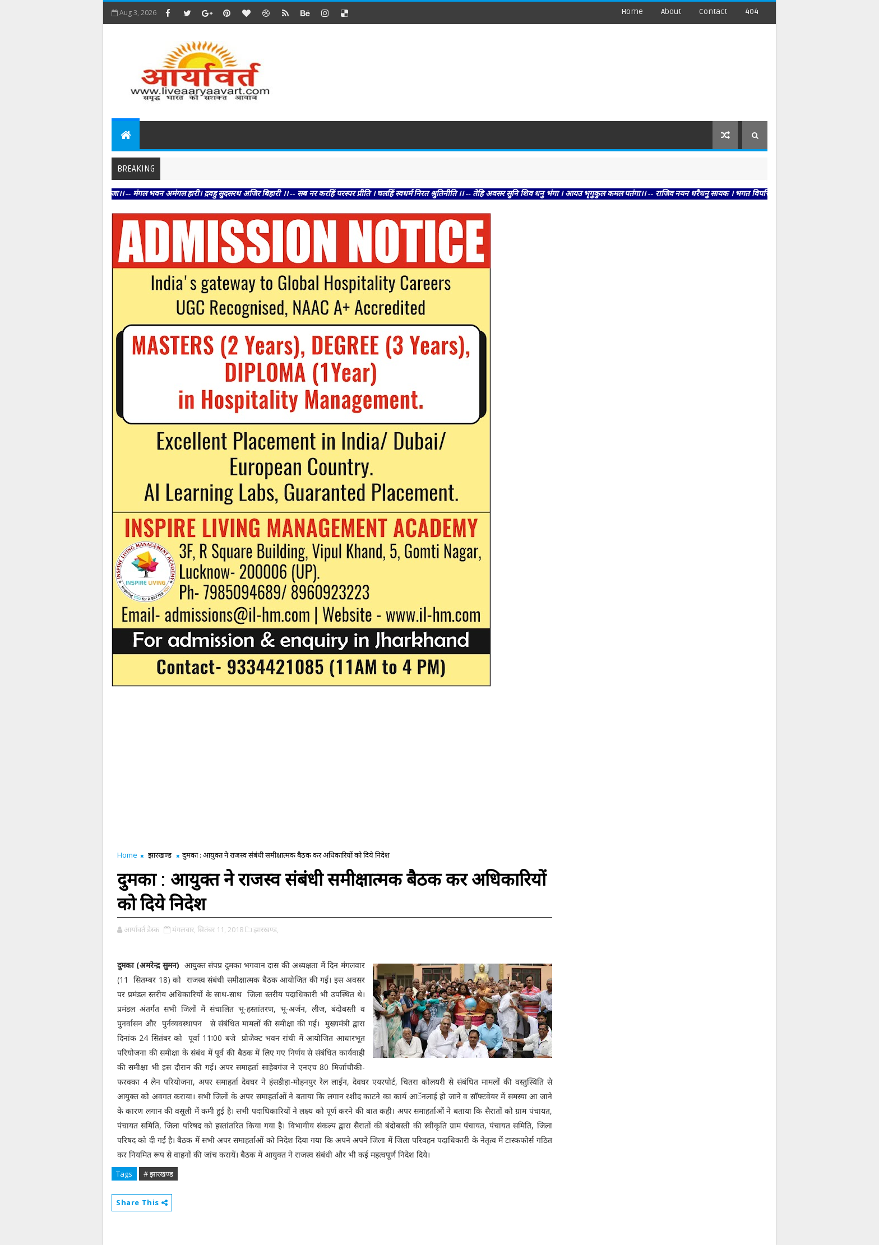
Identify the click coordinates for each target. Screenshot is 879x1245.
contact (713, 11)
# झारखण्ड (158, 1174)
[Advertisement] (562, 67)
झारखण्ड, (266, 929)
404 (751, 11)
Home (632, 11)
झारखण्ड (160, 855)
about (671, 11)
